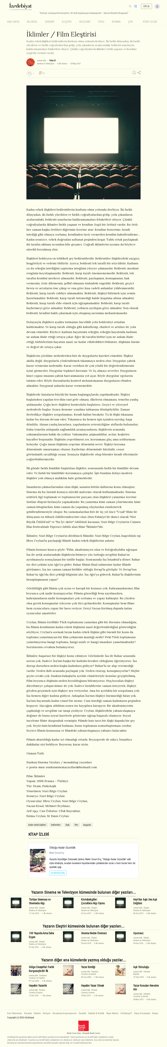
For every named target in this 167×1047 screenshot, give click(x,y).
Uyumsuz (138, 933)
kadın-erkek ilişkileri (37, 825)
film (76, 825)
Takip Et (52, 60)
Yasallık (82, 1013)
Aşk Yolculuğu (141, 967)
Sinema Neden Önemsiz (94, 933)
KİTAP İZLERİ (150, 21)
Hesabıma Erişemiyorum (65, 1013)
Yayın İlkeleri (112, 1013)
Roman (116, 21)
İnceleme (84, 21)
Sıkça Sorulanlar (142, 1013)
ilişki (67, 825)
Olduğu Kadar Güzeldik (62, 847)
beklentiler (56, 825)
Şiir (130, 21)
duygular (87, 825)
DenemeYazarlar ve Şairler (89, 972)
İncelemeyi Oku (58, 873)
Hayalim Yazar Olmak (92, 985)
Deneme (49, 21)
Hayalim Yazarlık (38, 985)
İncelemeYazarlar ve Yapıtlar (38, 976)
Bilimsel (32, 21)
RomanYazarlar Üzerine (37, 991)
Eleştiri (67, 21)
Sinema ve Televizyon (45, 63)
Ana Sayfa (13, 21)
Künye (155, 1013)
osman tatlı (41, 60)
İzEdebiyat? (126, 1013)
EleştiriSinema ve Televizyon (37, 909)
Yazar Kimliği (88, 967)
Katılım (37, 1013)
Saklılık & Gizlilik (96, 1013)
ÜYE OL (146, 6)
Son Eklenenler (14, 1013)
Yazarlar (28, 1013)
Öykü (101, 21)
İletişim (47, 1013)
